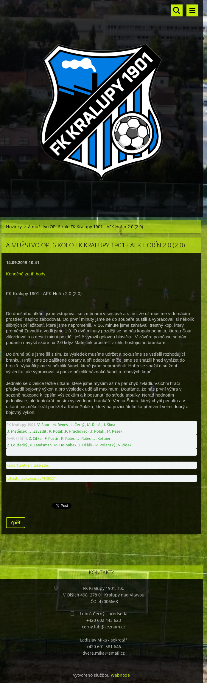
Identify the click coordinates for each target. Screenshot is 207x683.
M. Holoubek (65, 444)
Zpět (15, 522)
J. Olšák (85, 444)
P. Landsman (41, 444)
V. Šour (43, 424)
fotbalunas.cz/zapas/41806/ (30, 478)
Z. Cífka (35, 438)
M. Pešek (114, 431)
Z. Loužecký (17, 444)
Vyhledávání (177, 10)
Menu (192, 10)
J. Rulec (84, 438)
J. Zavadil (37, 431)
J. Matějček (17, 431)
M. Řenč (93, 424)
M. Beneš (60, 424)
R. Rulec (68, 438)
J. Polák (97, 431)
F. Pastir (51, 438)
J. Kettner (102, 438)
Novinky (14, 226)
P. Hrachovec (76, 431)
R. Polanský (105, 444)
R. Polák (56, 431)
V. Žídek (125, 444)
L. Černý (77, 424)
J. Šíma (109, 424)
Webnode (120, 675)
